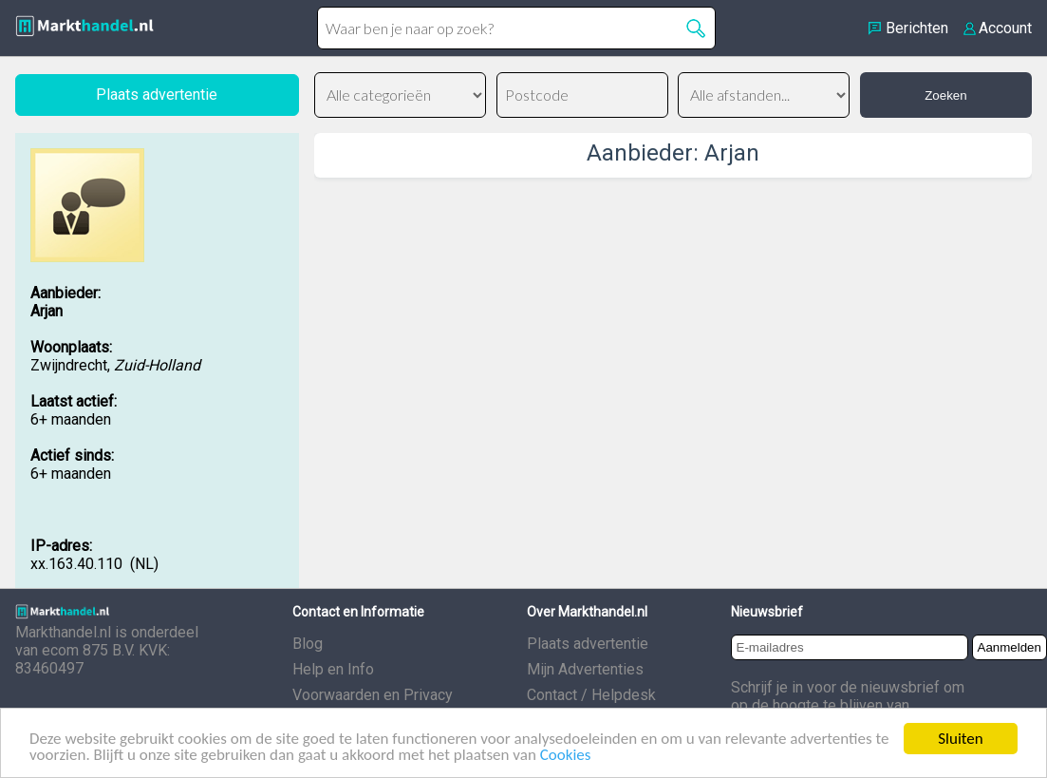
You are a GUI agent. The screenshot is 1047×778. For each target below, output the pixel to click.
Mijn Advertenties (585, 669)
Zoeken (945, 95)
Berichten (917, 28)
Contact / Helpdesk (591, 695)
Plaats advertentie (587, 644)
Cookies (565, 757)
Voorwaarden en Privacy (372, 695)
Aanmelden (1009, 647)
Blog (307, 644)
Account (1005, 28)
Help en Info (333, 669)
